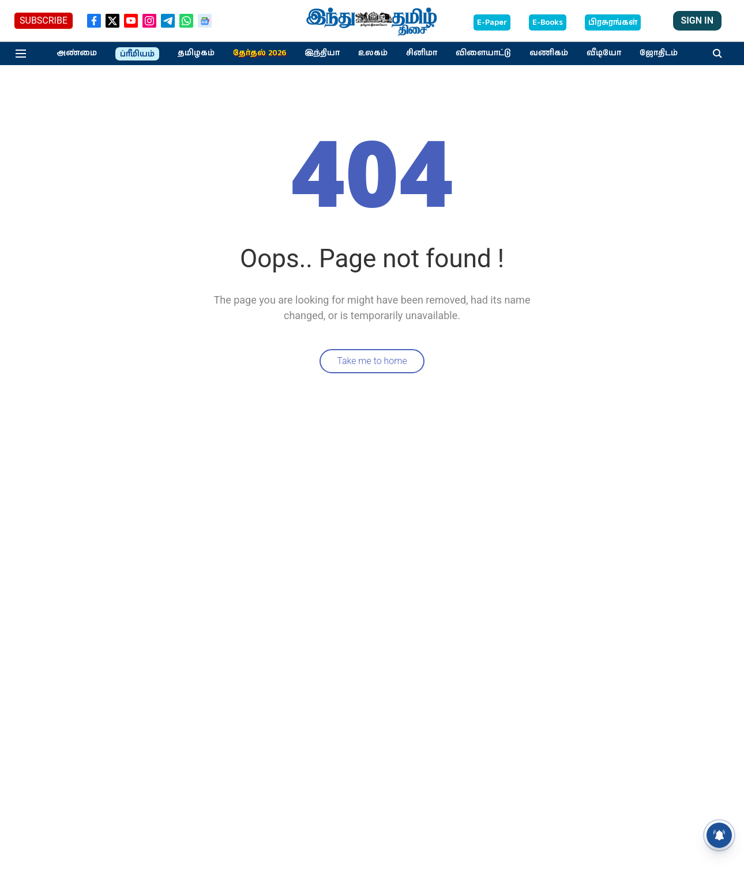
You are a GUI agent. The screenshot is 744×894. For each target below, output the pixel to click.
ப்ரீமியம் (137, 54)
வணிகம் (548, 53)
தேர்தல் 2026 (259, 53)
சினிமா (421, 53)
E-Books (547, 22)
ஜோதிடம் (659, 53)
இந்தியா (322, 53)
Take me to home (372, 360)
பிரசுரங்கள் (612, 22)
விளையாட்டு (483, 53)
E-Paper (492, 22)
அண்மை (77, 53)
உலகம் (373, 53)
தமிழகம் (196, 53)
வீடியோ (604, 53)
